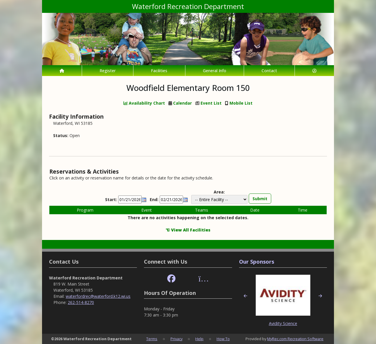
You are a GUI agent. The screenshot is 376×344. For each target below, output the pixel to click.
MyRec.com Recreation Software (295, 338)
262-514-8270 (81, 302)
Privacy (176, 338)
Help (199, 338)
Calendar (182, 103)
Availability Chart (144, 103)
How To (223, 338)
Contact (269, 70)
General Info (214, 70)
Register (108, 70)
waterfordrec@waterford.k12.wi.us (98, 296)
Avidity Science (283, 323)
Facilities (159, 70)
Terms (151, 338)
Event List (211, 103)
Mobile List (241, 103)
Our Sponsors (256, 261)
